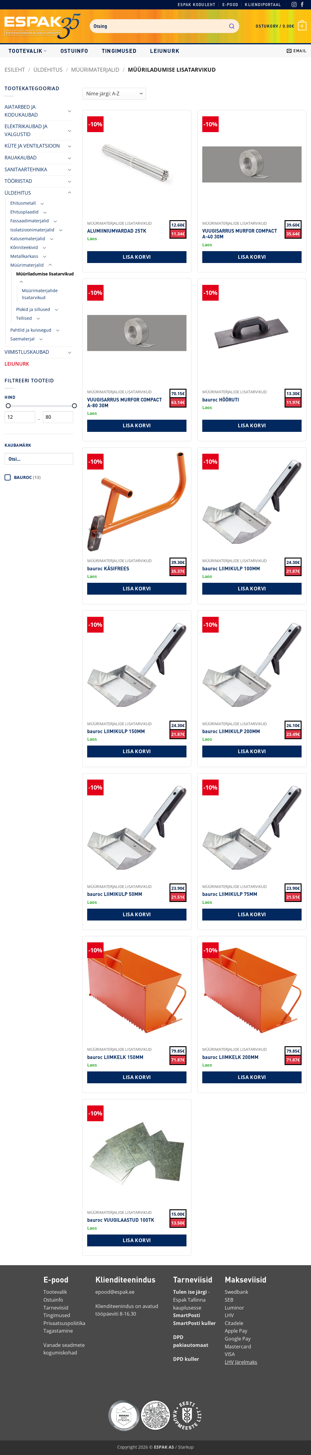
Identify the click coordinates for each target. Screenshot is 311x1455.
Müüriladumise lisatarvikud (45, 274)
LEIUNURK (164, 50)
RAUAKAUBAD (21, 157)
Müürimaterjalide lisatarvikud (40, 294)
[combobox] (164, 26)
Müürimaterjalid (95, 69)
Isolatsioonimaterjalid (32, 230)
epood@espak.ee (115, 1292)
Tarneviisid (55, 1307)
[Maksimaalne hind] (74, 405)
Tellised (24, 318)
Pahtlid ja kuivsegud (30, 330)
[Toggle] (69, 110)
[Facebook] (302, 5)
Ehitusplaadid (24, 212)
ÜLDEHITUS (48, 69)
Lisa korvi (137, 257)
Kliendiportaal (263, 4)
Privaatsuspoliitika (64, 1323)
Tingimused (119, 50)
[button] (281, 26)
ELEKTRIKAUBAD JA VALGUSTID (26, 130)
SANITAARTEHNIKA (26, 169)
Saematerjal (22, 339)
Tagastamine (58, 1330)
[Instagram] (294, 5)
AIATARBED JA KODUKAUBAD (21, 111)
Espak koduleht (197, 4)
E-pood (230, 4)
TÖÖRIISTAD (18, 181)
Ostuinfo (74, 50)
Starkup (186, 1447)
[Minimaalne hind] (8, 405)
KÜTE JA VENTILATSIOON (32, 145)
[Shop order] (114, 94)
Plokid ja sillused (33, 309)
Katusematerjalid (27, 238)
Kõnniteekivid (24, 247)
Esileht (15, 69)
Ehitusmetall (23, 203)
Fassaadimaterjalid (29, 221)
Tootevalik (28, 50)
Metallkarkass (24, 256)
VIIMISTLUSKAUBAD (27, 352)
